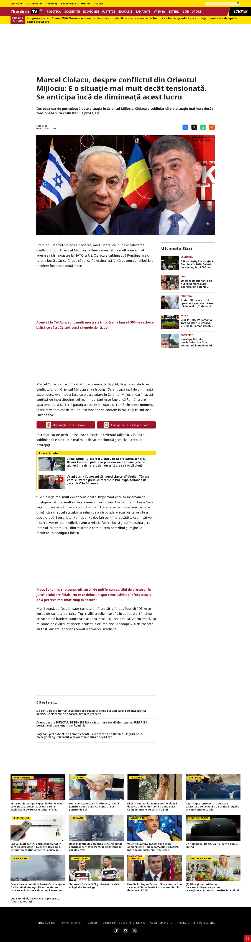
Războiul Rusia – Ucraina (75, 3)
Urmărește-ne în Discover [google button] (66, 425)
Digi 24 (112, 384)
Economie (91, 11)
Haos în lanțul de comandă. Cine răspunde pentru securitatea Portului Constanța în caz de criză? (95, 847)
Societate (72, 11)
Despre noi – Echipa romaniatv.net (124, 922)
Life (186, 11)
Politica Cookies (45, 922)
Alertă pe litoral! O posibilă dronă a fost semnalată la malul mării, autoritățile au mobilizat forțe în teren (197, 342)
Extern (173, 11)
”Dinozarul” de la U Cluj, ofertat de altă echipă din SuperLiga (94, 886)
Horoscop (52, 3)
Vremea (159, 11)
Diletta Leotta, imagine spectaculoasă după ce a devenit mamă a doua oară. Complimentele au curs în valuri (152, 806)
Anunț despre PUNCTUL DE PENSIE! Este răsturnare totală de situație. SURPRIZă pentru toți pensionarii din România (91, 724)
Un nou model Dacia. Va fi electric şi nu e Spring (212, 846)
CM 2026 (98, 3)
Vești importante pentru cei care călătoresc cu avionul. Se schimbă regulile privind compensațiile (212, 806)
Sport (197, 11)
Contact (92, 922)
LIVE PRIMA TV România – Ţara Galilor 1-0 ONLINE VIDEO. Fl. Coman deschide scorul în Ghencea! (198, 323)
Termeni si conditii (71, 922)
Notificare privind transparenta (196, 922)
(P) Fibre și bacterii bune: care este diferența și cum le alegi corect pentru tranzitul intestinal (213, 887)
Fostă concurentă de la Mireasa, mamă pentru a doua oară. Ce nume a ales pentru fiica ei (94, 806)
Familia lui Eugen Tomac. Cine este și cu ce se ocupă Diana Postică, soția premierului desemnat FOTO (154, 887)
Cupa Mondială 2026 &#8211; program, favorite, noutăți (35, 900)
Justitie (108, 11)
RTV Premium (34, 3)
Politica (54, 11)
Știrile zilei (17, 3)
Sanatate (143, 11)
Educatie (125, 11)
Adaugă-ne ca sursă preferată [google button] (126, 425)
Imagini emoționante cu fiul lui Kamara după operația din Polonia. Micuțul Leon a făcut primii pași (196, 283)
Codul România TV (161, 922)
